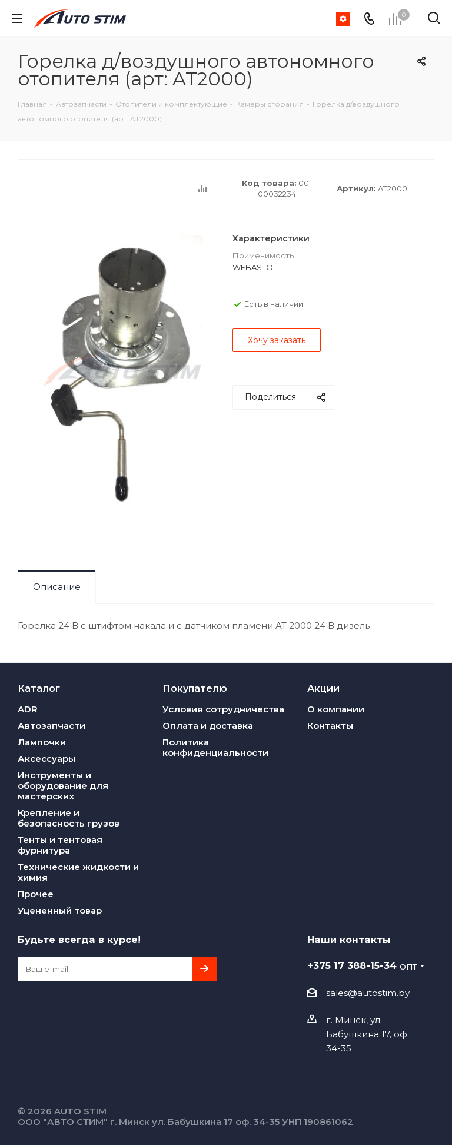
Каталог (39, 688)
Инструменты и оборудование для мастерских (63, 785)
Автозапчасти (51, 725)
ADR (28, 709)
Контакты (330, 725)
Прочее (36, 894)
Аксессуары (46, 758)
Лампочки (42, 742)
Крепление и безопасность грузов (68, 818)
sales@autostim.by (368, 992)
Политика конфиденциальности (215, 747)
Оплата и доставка (207, 725)
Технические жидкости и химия (78, 872)
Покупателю (194, 688)
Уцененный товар (60, 910)
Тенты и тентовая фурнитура (60, 845)
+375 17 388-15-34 (362, 965)
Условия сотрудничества (223, 709)
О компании (335, 709)
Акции (323, 688)
